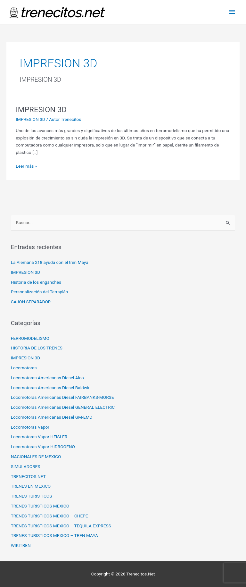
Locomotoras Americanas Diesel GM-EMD (52, 417)
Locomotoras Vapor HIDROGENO (43, 446)
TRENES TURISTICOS (31, 496)
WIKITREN (21, 545)
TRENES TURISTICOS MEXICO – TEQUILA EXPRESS (61, 525)
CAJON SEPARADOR (31, 301)
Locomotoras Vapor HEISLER (39, 436)
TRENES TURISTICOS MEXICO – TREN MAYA (54, 535)
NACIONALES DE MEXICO (36, 456)
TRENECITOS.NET (28, 476)
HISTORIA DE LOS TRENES (36, 347)
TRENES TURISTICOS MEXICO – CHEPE (49, 515)
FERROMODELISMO (30, 338)
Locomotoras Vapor (30, 427)
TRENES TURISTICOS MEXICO (40, 505)
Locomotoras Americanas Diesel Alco (47, 377)
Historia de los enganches (36, 282)
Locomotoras (24, 367)
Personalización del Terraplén (39, 291)
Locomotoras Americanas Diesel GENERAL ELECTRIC (63, 407)
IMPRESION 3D (41, 109)
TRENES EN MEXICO (31, 486)
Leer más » (26, 166)
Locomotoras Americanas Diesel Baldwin (51, 387)
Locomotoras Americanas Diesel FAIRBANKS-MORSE (62, 397)
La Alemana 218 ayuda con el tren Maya (49, 262)
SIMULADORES (25, 466)
